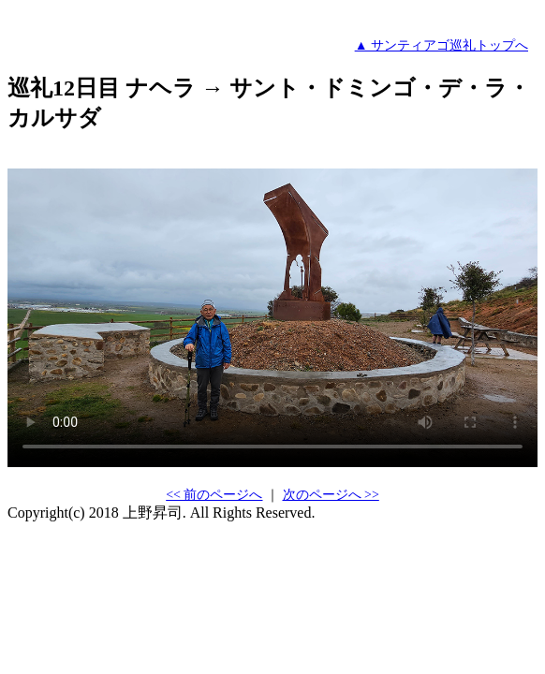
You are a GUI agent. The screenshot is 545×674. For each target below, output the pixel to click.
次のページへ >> (331, 495)
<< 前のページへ (214, 495)
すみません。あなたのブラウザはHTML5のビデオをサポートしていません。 (272, 317)
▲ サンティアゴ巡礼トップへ (441, 45)
